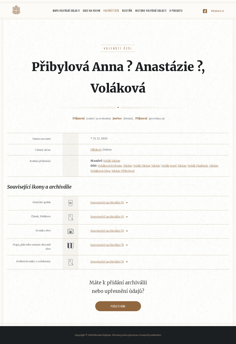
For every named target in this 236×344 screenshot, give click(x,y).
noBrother (156, 335)
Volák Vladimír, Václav (203, 166)
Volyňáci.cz (16, 9)
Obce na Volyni (91, 11)
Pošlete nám (118, 306)
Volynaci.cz (217, 10)
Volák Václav (111, 161)
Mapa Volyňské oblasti (66, 11)
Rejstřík (127, 11)
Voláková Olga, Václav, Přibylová (112, 171)
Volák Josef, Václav (173, 166)
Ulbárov (95, 149)
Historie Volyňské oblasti (150, 11)
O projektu (175, 11)
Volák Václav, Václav (146, 166)
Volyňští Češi (111, 11)
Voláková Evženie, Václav (115, 166)
